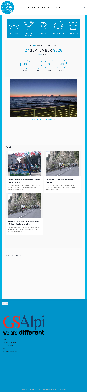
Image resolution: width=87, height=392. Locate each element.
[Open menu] (84, 7)
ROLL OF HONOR (58, 33)
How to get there (7, 345)
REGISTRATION (73, 33)
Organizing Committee (9, 342)
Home (4, 339)
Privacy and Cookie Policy (10, 351)
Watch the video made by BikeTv (43, 119)
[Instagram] (6, 303)
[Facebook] (3, 303)
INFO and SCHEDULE (28, 34)
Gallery (4, 348)
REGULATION (43, 33)
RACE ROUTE (14, 33)
